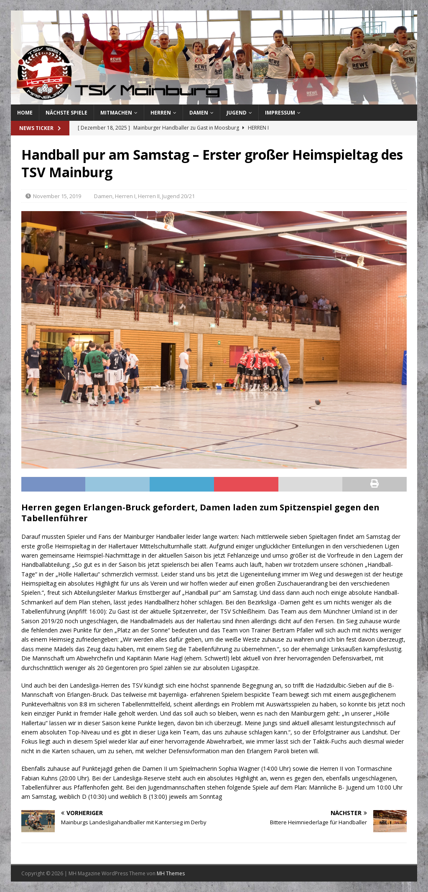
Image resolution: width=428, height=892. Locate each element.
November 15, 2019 (57, 196)
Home (25, 112)
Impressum (280, 112)
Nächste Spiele (66, 112)
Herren (160, 112)
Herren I (125, 196)
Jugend (237, 112)
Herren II (149, 196)
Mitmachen (116, 112)
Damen (198, 112)
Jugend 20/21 (178, 196)
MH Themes (171, 873)
